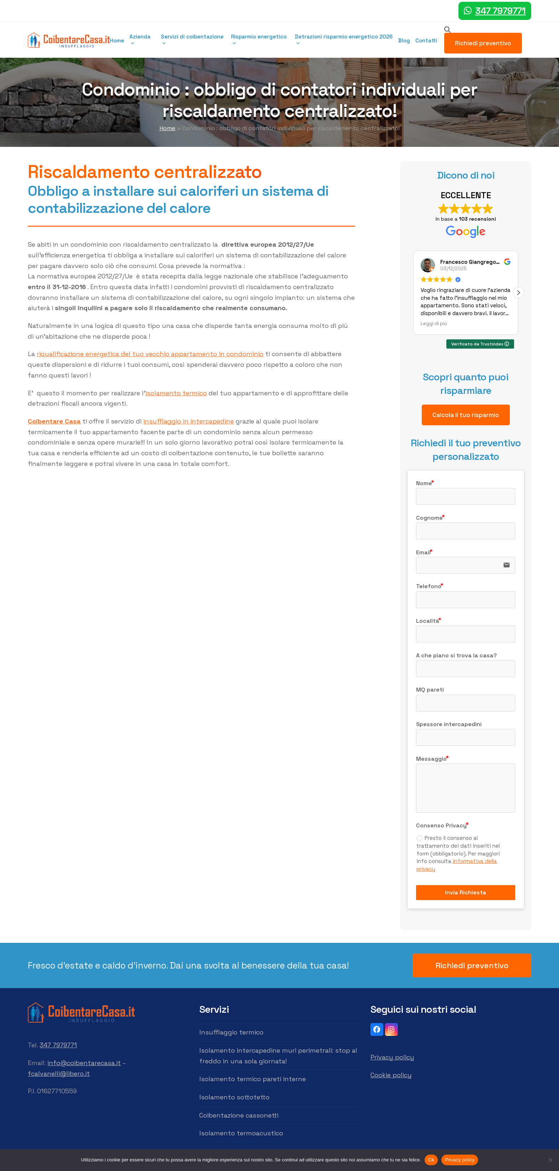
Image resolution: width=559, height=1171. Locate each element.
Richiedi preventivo (483, 43)
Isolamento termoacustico (241, 1133)
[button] (518, 292)
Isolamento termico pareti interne (252, 1079)
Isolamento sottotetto (234, 1097)
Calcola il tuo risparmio (465, 415)
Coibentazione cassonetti (238, 1115)
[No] (550, 1160)
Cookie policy (391, 1075)
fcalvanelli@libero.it (59, 1073)
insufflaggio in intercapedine (188, 421)
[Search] (447, 29)
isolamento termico (176, 393)
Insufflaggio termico (231, 1032)
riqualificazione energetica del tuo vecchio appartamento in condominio (150, 354)
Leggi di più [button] (434, 323)
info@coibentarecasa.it (84, 1063)
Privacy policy (392, 1057)
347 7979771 (500, 10)
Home (167, 128)
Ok (431, 1159)
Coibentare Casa (54, 421)
